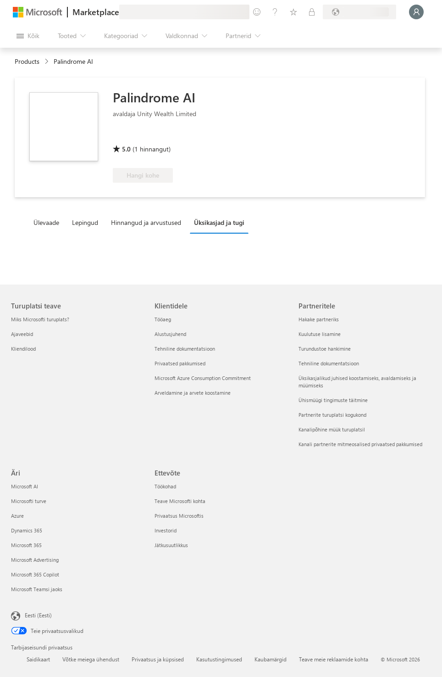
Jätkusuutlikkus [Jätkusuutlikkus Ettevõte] (171, 545)
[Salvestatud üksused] (293, 12)
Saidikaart (38, 659)
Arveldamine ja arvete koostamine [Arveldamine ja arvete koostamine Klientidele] (193, 392)
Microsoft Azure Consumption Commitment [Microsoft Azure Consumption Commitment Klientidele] (203, 378)
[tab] (48, 222)
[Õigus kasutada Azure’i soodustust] (150, 135)
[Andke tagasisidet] (256, 12)
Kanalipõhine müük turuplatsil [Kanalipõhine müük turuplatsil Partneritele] (331, 429)
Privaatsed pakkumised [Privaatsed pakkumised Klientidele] (180, 363)
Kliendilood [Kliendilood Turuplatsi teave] (23, 348)
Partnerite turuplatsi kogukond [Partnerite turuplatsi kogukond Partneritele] (332, 414)
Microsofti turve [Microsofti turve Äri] (28, 501)
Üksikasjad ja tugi (219, 222)
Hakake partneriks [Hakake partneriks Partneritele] (318, 319)
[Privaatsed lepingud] (311, 12)
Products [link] (27, 61)
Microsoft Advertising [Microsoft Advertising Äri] (35, 559)
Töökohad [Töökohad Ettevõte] (165, 486)
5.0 (126, 149)
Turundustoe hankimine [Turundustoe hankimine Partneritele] (324, 348)
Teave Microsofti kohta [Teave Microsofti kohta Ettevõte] (180, 501)
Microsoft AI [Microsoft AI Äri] (24, 486)
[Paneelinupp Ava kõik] (28, 36)
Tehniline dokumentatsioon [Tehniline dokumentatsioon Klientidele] (185, 348)
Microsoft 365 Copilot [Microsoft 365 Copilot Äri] (35, 574)
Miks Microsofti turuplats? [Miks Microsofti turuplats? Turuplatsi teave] (40, 319)
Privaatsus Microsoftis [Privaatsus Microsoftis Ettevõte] (179, 515)
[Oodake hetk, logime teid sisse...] (416, 12)
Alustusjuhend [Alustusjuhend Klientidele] (170, 333)
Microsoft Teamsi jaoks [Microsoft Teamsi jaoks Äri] (36, 589)
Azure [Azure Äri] (17, 515)
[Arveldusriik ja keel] (359, 12)
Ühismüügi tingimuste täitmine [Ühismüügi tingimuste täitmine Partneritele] (333, 400)
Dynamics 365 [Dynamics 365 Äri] (26, 530)
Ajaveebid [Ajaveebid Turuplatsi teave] (22, 333)
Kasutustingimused (219, 659)
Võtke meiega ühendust (90, 659)
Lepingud (85, 222)
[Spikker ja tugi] (275, 12)
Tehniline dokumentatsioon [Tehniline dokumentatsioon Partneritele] (328, 363)
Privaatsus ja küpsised (158, 659)
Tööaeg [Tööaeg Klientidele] (163, 319)
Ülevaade (46, 222)
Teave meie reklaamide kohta (333, 659)
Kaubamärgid (270, 659)
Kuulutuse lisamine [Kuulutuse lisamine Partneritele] (319, 333)
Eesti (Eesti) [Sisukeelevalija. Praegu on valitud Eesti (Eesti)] (38, 615)
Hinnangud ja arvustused (146, 222)
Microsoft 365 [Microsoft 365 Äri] (26, 545)
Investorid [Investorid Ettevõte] (166, 530)
